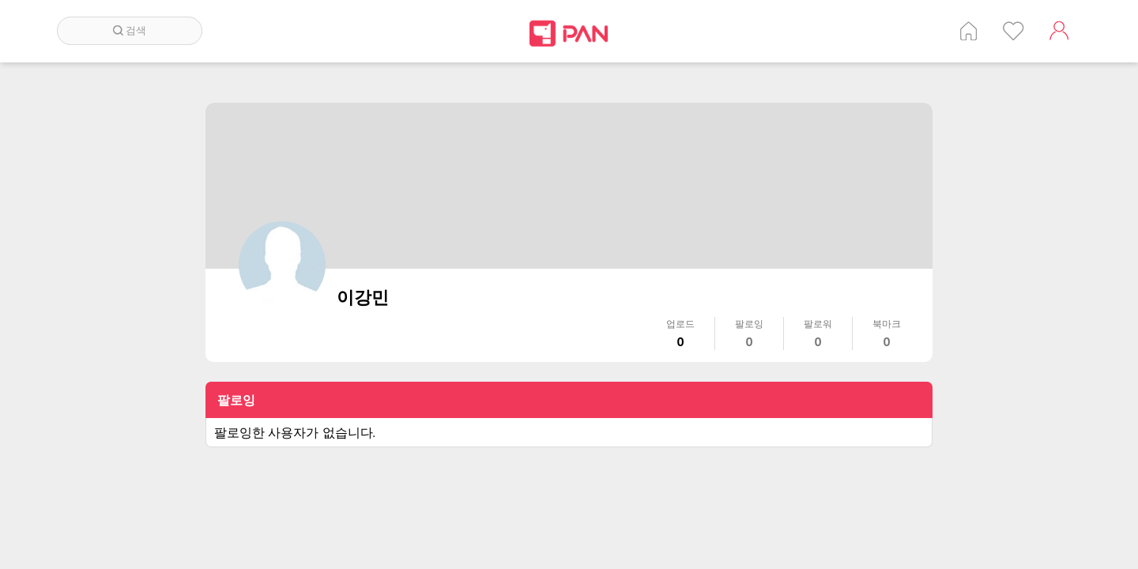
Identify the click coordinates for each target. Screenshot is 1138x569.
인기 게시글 (1013, 30)
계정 (1058, 30)
